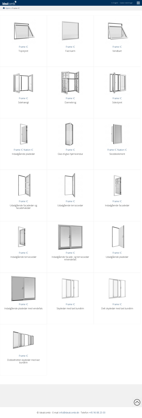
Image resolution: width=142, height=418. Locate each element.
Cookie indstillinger (126, 3)
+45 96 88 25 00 (97, 412)
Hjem (8, 8)
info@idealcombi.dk (69, 412)
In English (114, 3)
